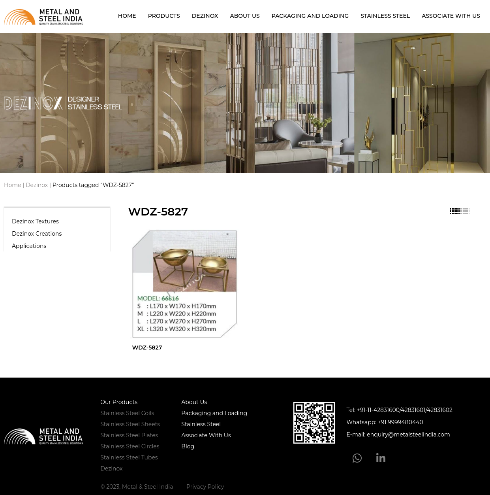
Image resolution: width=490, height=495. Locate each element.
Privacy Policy (205, 486)
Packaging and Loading (310, 15)
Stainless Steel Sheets (130, 424)
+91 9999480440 (400, 422)
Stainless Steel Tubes (129, 457)
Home (127, 15)
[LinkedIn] (380, 458)
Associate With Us (451, 15)
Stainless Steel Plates (129, 435)
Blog (187, 446)
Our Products (118, 402)
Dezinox (205, 15)
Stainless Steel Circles (129, 446)
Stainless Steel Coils (127, 413)
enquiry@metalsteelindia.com (408, 434)
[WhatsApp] (357, 458)
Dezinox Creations (37, 233)
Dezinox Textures (35, 221)
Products (164, 15)
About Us (244, 15)
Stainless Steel (385, 15)
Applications (29, 245)
